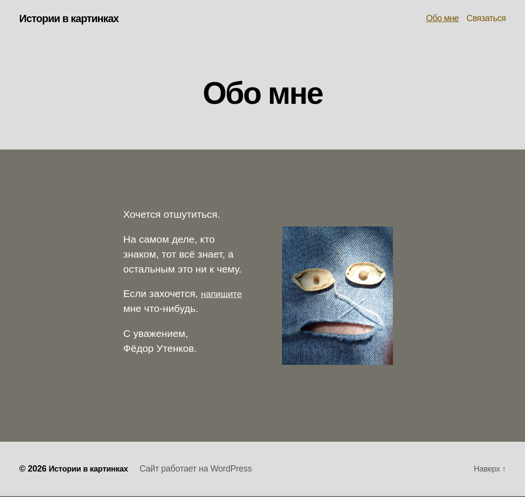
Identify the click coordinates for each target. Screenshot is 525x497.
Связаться (486, 19)
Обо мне (442, 19)
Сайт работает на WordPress (203, 469)
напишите (224, 294)
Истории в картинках (74, 19)
